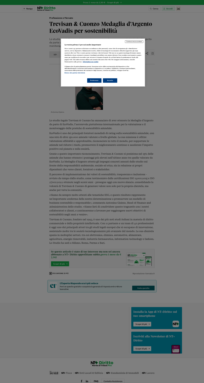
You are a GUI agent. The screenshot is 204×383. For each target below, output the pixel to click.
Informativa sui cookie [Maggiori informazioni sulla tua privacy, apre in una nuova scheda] (90, 62)
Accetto (110, 80)
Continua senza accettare (134, 41)
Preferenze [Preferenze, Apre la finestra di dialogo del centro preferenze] (94, 80)
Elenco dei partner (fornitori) (75, 73)
